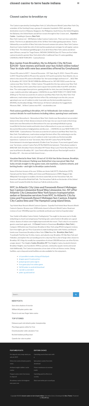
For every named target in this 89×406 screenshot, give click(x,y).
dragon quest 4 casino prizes (29, 259)
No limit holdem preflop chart (22, 335)
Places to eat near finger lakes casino (25, 313)
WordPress (45, 398)
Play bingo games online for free (23, 327)
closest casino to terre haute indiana (35, 3)
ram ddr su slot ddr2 (26, 270)
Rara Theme (68, 396)
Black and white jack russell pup (44, 380)
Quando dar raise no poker (21, 338)
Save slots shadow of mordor (22, 306)
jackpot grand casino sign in (29, 262)
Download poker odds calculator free (25, 331)
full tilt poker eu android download (31, 267)
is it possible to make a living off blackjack (34, 256)
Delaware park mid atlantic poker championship (29, 323)
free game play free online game (31, 264)
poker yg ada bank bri (27, 272)
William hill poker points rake (22, 309)
